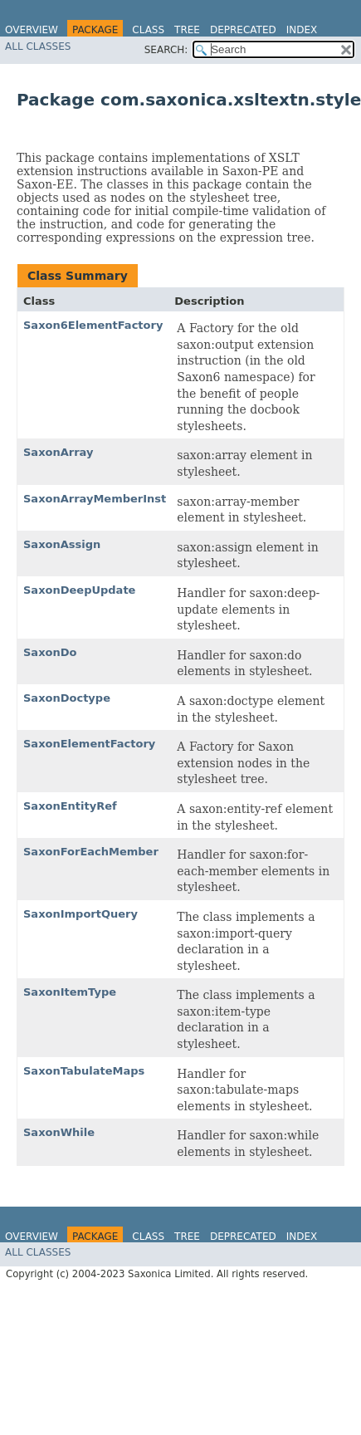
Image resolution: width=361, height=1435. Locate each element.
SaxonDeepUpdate (79, 590)
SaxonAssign (61, 544)
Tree (187, 30)
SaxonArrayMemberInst (94, 498)
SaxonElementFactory (89, 743)
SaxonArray (58, 452)
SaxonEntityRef (70, 806)
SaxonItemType (69, 992)
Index (302, 30)
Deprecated (243, 30)
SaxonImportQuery (80, 914)
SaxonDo (49, 652)
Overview (31, 30)
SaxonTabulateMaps (83, 1071)
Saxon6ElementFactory (93, 325)
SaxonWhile (59, 1132)
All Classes (38, 46)
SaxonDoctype (66, 698)
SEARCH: (166, 50)
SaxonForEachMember (91, 851)
